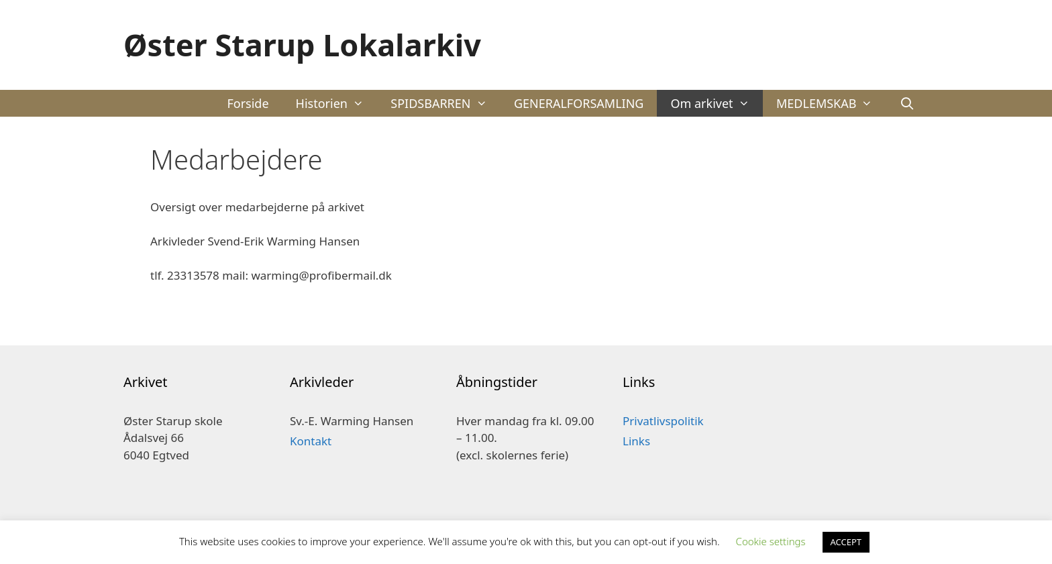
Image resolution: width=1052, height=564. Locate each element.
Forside (247, 103)
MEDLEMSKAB (831, 103)
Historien (337, 103)
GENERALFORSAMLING (579, 103)
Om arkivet (716, 103)
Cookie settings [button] (771, 541)
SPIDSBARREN (445, 103)
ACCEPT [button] (846, 542)
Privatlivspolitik (663, 421)
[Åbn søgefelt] (907, 103)
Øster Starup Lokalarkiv (302, 44)
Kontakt (310, 441)
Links (636, 441)
